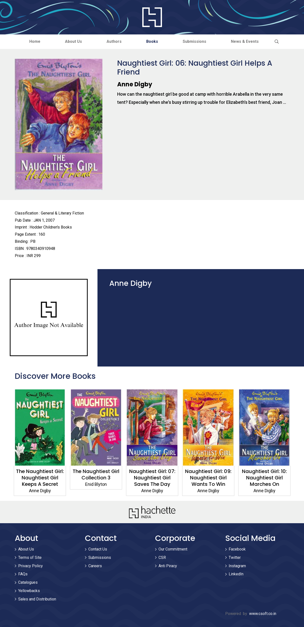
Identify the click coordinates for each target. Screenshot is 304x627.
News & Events (245, 41)
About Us (73, 41)
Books (152, 41)
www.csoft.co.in (262, 613)
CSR (162, 557)
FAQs (23, 574)
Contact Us (97, 549)
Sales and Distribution (37, 599)
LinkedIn (236, 574)
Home (34, 41)
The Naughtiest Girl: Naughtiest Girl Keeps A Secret (40, 477)
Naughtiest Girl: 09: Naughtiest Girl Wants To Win (208, 477)
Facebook (237, 549)
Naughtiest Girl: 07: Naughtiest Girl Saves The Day (152, 477)
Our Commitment (173, 549)
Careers (95, 566)
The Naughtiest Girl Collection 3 (96, 474)
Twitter (235, 557)
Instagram (237, 566)
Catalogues (28, 582)
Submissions (194, 41)
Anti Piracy (168, 566)
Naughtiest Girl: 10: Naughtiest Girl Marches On (264, 477)
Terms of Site (30, 557)
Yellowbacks (29, 590)
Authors (114, 41)
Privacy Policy (30, 566)
